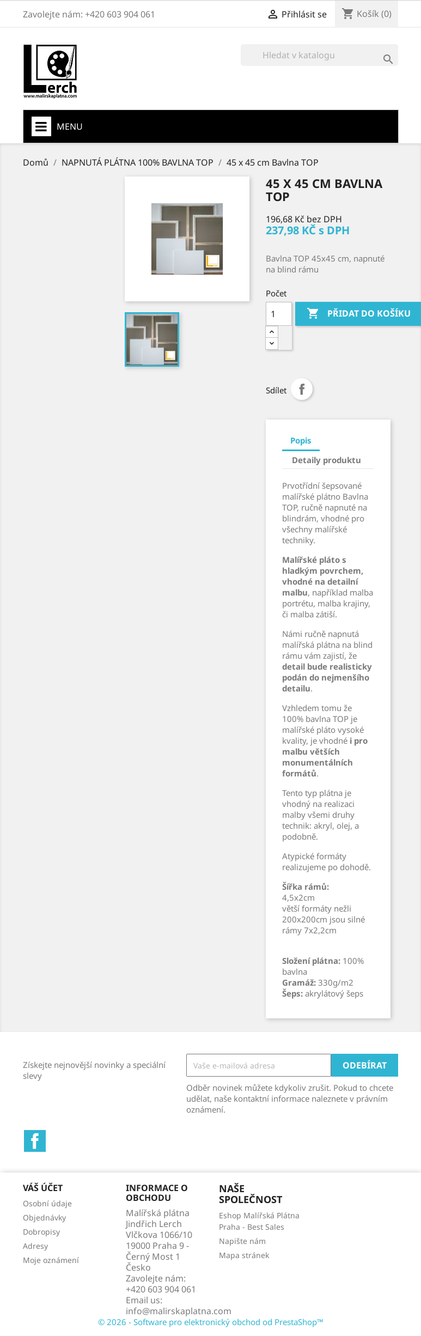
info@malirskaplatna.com (178, 1311)
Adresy (35, 1246)
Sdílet (302, 389)
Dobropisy (41, 1231)
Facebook (35, 1141)
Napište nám (242, 1241)
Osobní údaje (47, 1203)
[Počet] (279, 314)
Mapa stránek (244, 1255)
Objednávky (44, 1217)
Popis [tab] (301, 440)
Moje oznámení (51, 1260)
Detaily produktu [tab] (326, 459)
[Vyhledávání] (319, 55)
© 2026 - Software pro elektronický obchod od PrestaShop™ (211, 1321)
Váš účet (43, 1188)
